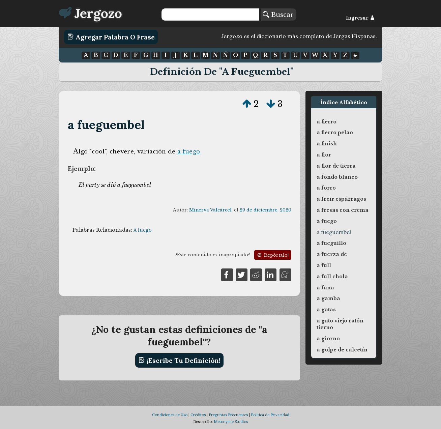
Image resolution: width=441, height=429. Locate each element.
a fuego (188, 151)
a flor (324, 155)
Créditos (198, 414)
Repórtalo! (272, 255)
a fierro (326, 122)
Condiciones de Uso (169, 414)
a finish (327, 144)
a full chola (332, 277)
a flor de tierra (336, 166)
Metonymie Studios (231, 421)
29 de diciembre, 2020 (265, 209)
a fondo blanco (337, 177)
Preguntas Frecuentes (228, 414)
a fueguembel (106, 124)
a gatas (326, 310)
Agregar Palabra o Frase (111, 37)
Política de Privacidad (270, 414)
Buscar (278, 14)
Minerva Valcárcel (210, 209)
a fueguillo (331, 243)
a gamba (328, 298)
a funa (325, 288)
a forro (326, 188)
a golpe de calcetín (342, 350)
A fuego (143, 230)
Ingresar (360, 18)
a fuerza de (332, 254)
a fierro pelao (335, 133)
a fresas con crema (343, 210)
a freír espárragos (341, 199)
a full (324, 265)
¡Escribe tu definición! (179, 360)
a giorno (328, 339)
